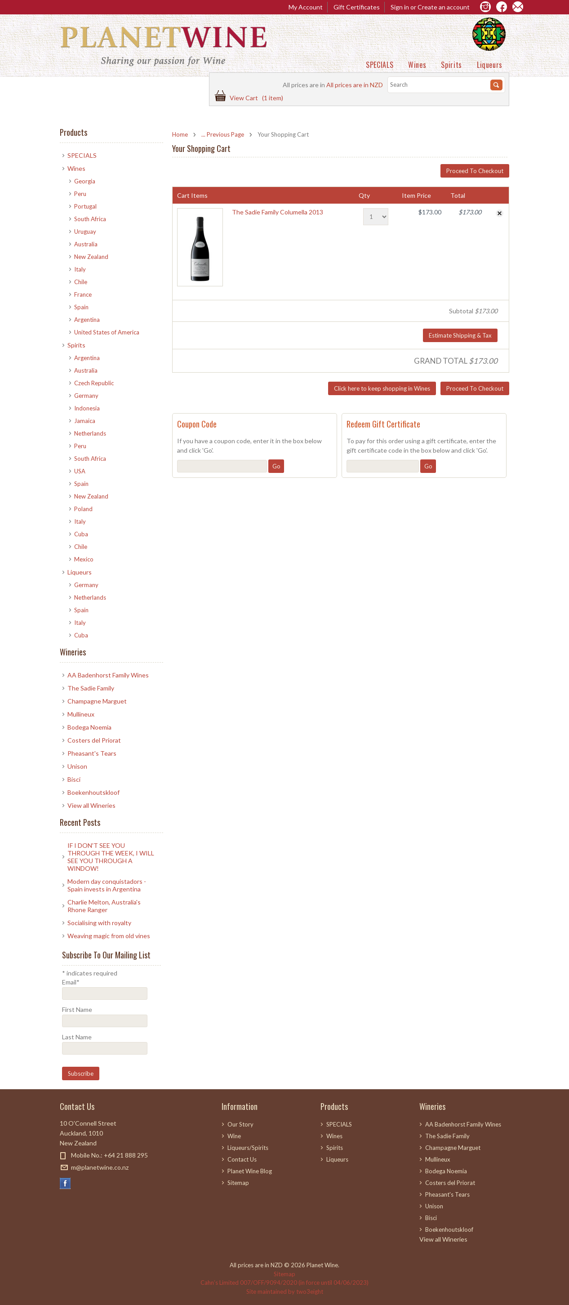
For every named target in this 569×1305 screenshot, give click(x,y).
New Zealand (91, 256)
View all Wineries (91, 805)
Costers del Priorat (94, 740)
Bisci (73, 779)
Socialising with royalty (99, 922)
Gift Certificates (356, 7)
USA (79, 471)
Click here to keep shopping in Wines (382, 388)
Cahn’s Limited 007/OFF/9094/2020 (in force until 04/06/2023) (284, 1282)
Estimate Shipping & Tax (460, 335)
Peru (80, 193)
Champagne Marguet (97, 701)
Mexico (83, 559)
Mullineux (80, 714)
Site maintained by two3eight (284, 1291)
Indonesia (87, 408)
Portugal (85, 206)
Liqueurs (489, 64)
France (83, 294)
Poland (83, 508)
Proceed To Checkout (474, 170)
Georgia (84, 181)
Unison (77, 766)
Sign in (400, 7)
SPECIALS (379, 64)
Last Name (77, 1037)
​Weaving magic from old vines (108, 936)
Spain (81, 307)
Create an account (444, 7)
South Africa (90, 219)
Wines (417, 64)
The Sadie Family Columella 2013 (277, 212)
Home (180, 134)
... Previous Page (222, 134)
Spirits (451, 64)
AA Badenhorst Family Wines (108, 675)
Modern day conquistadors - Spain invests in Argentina (106, 885)
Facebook (65, 1183)
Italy (80, 269)
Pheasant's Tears (91, 753)
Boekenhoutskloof (93, 792)
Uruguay (85, 231)
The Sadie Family (90, 688)
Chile (80, 281)
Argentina (87, 319)
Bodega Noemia (89, 727)
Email (71, 982)
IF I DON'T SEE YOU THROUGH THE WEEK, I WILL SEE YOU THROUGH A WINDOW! (110, 857)
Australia (86, 244)
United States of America (106, 332)
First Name (77, 1009)
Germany (86, 395)
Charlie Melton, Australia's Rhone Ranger (104, 905)
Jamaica (84, 420)
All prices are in (354, 85)
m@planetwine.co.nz (100, 1167)
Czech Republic (94, 383)
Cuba (81, 534)
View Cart (256, 98)
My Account (306, 7)
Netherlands (90, 433)
